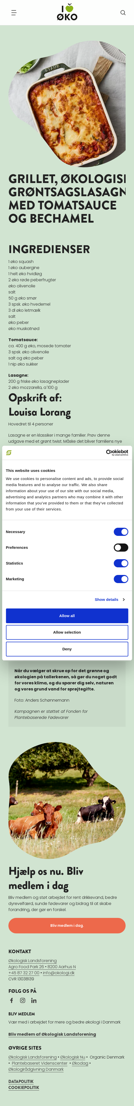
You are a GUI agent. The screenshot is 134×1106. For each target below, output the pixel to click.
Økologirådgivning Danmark (36, 1069)
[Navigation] (14, 12)
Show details (106, 599)
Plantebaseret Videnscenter (39, 1063)
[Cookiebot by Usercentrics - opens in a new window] (106, 453)
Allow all (67, 616)
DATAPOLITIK (21, 1081)
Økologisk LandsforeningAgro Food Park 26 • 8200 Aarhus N (42, 964)
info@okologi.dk (59, 973)
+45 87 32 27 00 (23, 973)
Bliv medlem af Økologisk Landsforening (52, 1034)
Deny (67, 649)
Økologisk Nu (72, 1057)
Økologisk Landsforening (32, 1057)
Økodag (80, 1063)
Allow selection (67, 632)
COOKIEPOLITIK (23, 1088)
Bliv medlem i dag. (67, 925)
